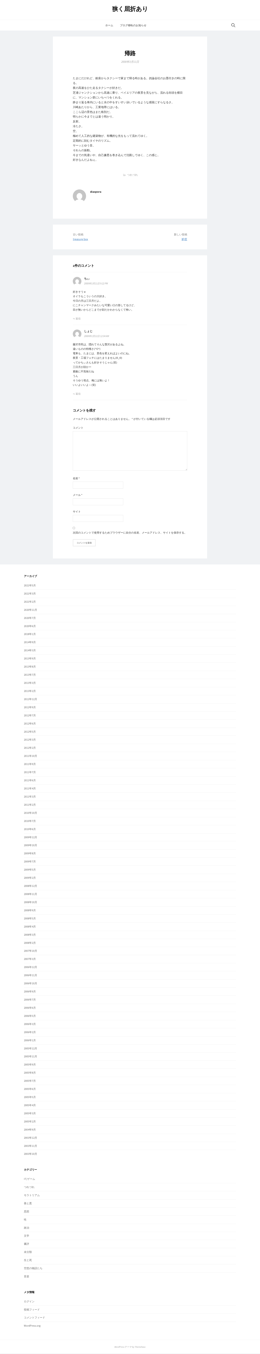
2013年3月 (30, 683)
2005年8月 (30, 1073)
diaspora (95, 192)
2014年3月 (30, 651)
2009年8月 (30, 854)
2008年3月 (30, 935)
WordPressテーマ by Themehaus (130, 1347)
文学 (26, 1236)
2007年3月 (30, 959)
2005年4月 (30, 1105)
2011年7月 (30, 772)
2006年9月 (30, 992)
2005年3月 (30, 1114)
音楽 (26, 1277)
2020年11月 (30, 610)
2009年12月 (30, 837)
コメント (78, 427)
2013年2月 (30, 691)
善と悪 (28, 1203)
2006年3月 (30, 1024)
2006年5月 (30, 1016)
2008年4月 (30, 927)
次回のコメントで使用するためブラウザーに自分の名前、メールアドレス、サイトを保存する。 (130, 532)
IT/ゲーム (29, 1179)
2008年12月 (30, 886)
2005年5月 (30, 1097)
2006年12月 (30, 967)
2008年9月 (30, 910)
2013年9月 (30, 659)
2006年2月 (30, 1032)
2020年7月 (30, 618)
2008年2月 (30, 943)
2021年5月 (30, 586)
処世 (184, 239)
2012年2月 (30, 748)
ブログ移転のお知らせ (133, 25)
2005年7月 (30, 1081)
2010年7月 (30, 821)
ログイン (29, 1302)
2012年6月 (30, 724)
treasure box (80, 239)
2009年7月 (30, 862)
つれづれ (132, 174)
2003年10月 (30, 1154)
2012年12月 (30, 699)
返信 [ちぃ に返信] (78, 318)
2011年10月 (30, 756)
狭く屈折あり (130, 9)
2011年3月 (30, 797)
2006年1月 (30, 1040)
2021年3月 (30, 594)
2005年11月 (30, 1057)
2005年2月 (30, 1122)
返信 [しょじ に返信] (78, 393)
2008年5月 (30, 919)
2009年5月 (30, 870)
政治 (26, 1228)
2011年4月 (30, 789)
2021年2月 (30, 602)
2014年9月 (30, 642)
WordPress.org (32, 1326)
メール (77, 495)
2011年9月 (30, 764)
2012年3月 (30, 740)
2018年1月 (30, 634)
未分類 (28, 1252)
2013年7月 (30, 675)
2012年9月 (30, 707)
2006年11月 (30, 975)
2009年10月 (30, 845)
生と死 (28, 1260)
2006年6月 (30, 1008)
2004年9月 (30, 1130)
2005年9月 (30, 1065)
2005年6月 (30, 1089)
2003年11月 (30, 1146)
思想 (26, 1212)
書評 (26, 1244)
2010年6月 (30, 829)
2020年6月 (30, 626)
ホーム (109, 25)
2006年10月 (30, 984)
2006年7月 (30, 1000)
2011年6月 (30, 781)
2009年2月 (30, 878)
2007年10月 (30, 951)
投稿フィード (32, 1310)
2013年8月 (30, 667)
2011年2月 (30, 805)
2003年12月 (30, 1138)
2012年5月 (30, 732)
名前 (76, 478)
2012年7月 (30, 716)
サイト (77, 511)
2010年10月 (30, 813)
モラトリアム (32, 1195)
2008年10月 (30, 902)
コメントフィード (34, 1318)
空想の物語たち (33, 1268)
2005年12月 (30, 1049)
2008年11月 (30, 894)
